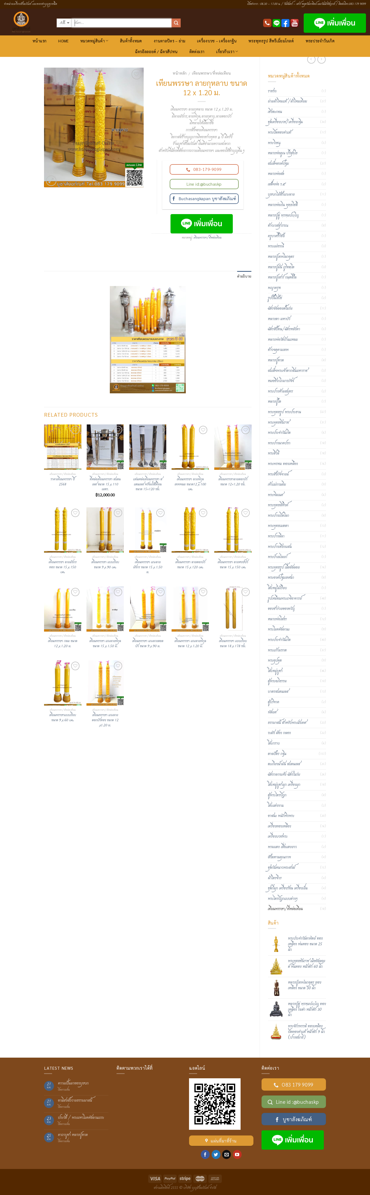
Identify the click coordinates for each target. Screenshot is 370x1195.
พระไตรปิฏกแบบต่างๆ (283, 899)
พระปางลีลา (276, 536)
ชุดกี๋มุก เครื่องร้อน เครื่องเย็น (288, 888)
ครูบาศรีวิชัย (276, 236)
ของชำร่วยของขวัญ (281, 609)
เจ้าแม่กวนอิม (277, 485)
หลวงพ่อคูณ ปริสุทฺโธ (283, 153)
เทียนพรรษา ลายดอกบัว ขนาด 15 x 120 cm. (190, 565)
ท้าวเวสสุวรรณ (278, 226)
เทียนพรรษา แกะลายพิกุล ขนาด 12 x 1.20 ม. (190, 644)
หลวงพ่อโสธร (277, 619)
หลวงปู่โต (274, 402)
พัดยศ (272, 712)
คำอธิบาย (244, 276)
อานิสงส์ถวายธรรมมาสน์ (75, 1100)
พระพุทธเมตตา (278, 526)
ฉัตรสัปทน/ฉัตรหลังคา (284, 329)
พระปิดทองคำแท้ (279, 133)
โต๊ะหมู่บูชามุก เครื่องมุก (284, 785)
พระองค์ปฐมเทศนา (281, 578)
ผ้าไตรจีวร (275, 878)
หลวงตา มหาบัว (279, 319)
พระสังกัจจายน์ (278, 474)
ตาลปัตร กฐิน (277, 754)
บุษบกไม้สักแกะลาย (281, 194)
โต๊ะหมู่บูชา (275, 671)
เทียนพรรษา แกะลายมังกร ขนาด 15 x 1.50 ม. (147, 567)
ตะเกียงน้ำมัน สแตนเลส (284, 764)
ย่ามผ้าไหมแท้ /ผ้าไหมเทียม (287, 101)
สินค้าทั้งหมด (131, 40)
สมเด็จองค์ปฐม (278, 164)
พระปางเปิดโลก (278, 516)
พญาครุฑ (274, 288)
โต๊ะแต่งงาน (276, 806)
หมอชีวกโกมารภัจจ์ (281, 381)
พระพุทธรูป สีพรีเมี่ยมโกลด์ (271, 40)
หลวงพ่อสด (276, 174)
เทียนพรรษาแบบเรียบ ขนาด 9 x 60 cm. (62, 718)
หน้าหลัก (180, 73)
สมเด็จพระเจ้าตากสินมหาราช (288, 371)
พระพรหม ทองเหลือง (283, 464)
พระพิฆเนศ (275, 495)
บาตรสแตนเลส (278, 692)
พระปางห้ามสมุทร (280, 391)
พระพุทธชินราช (278, 423)
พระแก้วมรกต (277, 650)
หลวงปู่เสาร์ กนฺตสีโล (282, 277)
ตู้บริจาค (273, 702)
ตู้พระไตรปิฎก (277, 795)
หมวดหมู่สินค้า (94, 40)
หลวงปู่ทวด (276, 360)
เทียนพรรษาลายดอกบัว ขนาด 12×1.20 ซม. (232, 482)
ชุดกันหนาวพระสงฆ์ (281, 868)
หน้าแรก (39, 40)
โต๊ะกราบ (274, 743)
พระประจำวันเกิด (320, 40)
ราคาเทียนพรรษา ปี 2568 (62, 482)
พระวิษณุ (274, 143)
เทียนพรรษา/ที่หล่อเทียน (211, 73)
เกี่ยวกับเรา (227, 51)
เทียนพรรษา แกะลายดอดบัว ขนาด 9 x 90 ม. (147, 644)
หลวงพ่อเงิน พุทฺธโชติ (283, 205)
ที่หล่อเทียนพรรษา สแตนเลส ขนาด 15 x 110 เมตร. (105, 484)
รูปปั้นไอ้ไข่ (275, 298)
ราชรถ (272, 91)
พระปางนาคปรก (279, 443)
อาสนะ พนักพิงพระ (281, 816)
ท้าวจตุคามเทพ (278, 350)
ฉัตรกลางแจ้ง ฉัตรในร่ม (284, 775)
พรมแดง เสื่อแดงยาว (282, 847)
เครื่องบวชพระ (278, 837)
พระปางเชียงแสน (280, 547)
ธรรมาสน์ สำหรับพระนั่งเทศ (287, 723)
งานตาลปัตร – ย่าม (169, 40)
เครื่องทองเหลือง (279, 826)
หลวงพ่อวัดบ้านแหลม (283, 340)
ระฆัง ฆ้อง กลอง (279, 733)
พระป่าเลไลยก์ (277, 557)
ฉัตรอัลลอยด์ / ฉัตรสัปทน (156, 51)
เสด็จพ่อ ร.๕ (276, 184)
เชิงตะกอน (275, 112)
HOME (63, 40)
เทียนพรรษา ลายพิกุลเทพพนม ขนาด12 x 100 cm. (190, 484)
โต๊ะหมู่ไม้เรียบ (277, 588)
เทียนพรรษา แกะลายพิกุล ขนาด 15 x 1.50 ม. (105, 644)
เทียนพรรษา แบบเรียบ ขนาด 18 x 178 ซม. (233, 644)
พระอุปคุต (275, 661)
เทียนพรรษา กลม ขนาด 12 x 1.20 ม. (62, 644)
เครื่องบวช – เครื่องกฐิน (217, 40)
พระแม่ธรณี (276, 246)
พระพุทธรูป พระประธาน (284, 412)
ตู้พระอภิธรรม (277, 681)
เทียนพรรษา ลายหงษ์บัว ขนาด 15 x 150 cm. (232, 565)
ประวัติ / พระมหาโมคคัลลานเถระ (81, 1117)
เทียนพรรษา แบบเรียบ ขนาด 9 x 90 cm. (105, 565)
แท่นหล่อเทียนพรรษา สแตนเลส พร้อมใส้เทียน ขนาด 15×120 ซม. (147, 484)
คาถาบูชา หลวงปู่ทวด (73, 1135)
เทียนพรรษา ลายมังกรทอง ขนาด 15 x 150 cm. (63, 567)
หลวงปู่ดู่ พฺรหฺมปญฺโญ (283, 215)
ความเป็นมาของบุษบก (73, 1083)
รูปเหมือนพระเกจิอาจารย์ (285, 599)
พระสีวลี (273, 453)
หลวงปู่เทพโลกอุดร (281, 257)
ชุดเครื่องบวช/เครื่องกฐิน (285, 122)
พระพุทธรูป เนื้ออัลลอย (284, 567)
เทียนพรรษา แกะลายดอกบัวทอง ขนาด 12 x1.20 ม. (105, 720)
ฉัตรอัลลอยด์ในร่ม (280, 309)
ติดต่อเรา (197, 51)
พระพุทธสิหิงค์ (278, 505)
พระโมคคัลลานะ (279, 629)
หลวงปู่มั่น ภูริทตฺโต (281, 267)
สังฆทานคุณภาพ (279, 857)
